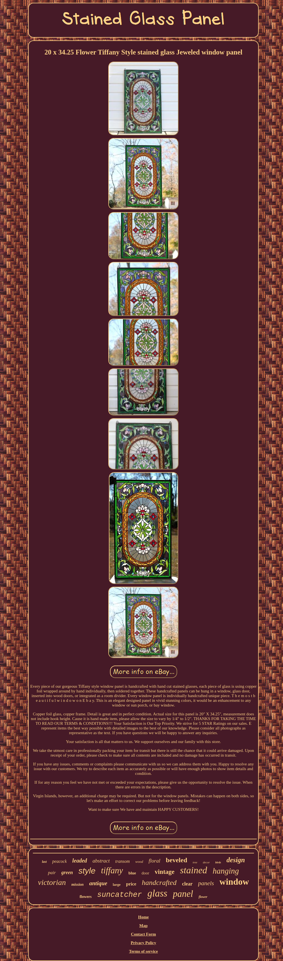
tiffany (112, 870)
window (234, 882)
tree (195, 862)
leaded (79, 861)
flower (203, 897)
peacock (59, 861)
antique (98, 883)
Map (143, 925)
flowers (86, 897)
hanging (226, 870)
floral (154, 861)
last (44, 862)
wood (139, 861)
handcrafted (159, 883)
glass (157, 893)
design (236, 860)
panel (183, 894)
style (87, 870)
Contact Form (143, 934)
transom (122, 861)
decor (206, 862)
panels (206, 883)
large (116, 884)
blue (132, 873)
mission (77, 884)
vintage (165, 871)
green (67, 872)
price (131, 884)
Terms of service (143, 951)
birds (218, 862)
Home (143, 917)
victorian (52, 882)
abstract (101, 861)
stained (193, 870)
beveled (176, 860)
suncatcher (119, 895)
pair (52, 872)
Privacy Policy (143, 943)
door (145, 873)
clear (187, 884)
